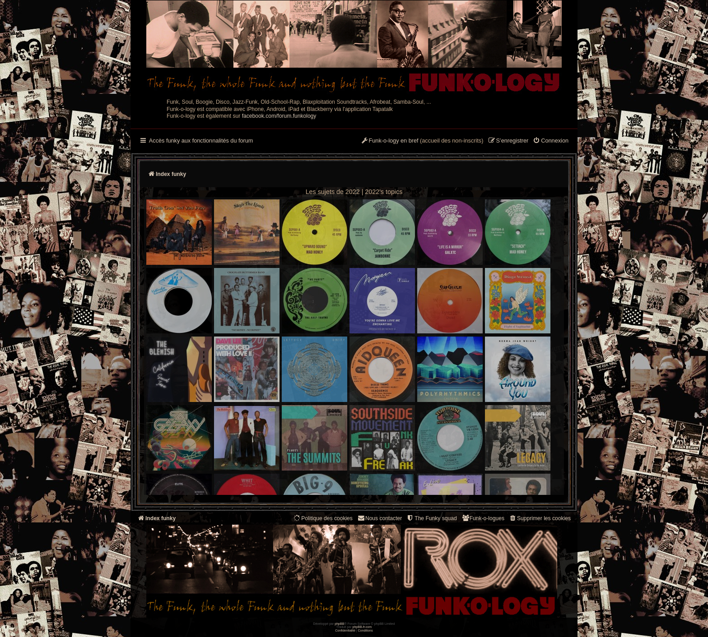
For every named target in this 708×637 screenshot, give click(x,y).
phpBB (339, 623)
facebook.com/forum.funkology (279, 116)
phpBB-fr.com (362, 626)
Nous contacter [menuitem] (379, 518)
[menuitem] (550, 141)
